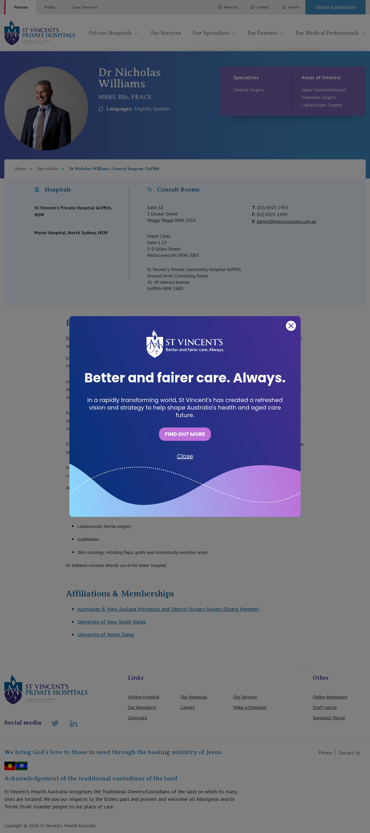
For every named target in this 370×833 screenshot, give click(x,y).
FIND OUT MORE (185, 434)
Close (185, 456)
